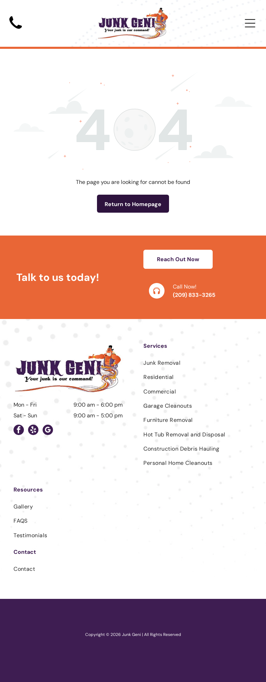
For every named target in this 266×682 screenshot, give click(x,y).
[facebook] (19, 431)
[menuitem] (197, 363)
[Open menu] (250, 23)
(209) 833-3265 (194, 295)
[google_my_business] (48, 431)
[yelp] (33, 431)
